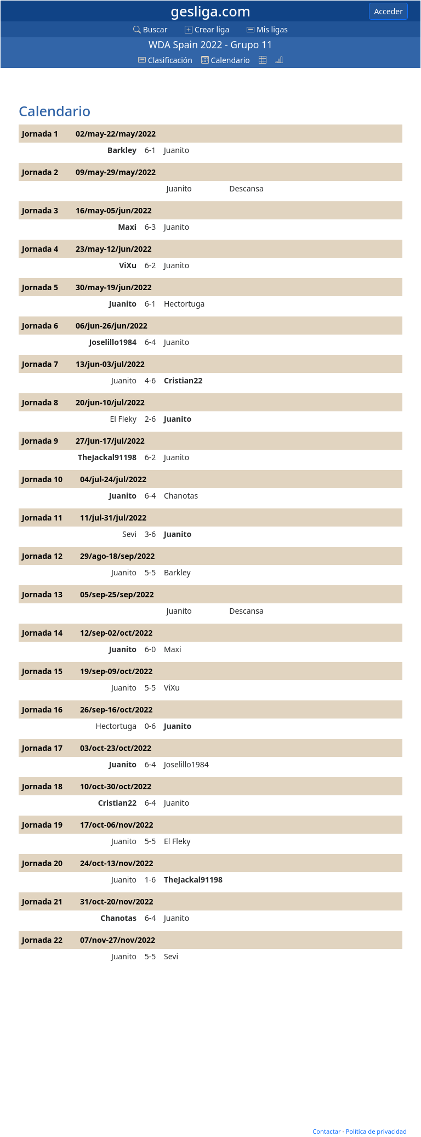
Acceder (388, 11)
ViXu (127, 265)
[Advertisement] (106, 86)
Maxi (127, 227)
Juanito (176, 150)
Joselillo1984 (112, 342)
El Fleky (123, 419)
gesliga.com (210, 11)
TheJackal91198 (107, 457)
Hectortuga (184, 303)
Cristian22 (183, 380)
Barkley (121, 150)
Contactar (326, 1131)
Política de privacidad (376, 1131)
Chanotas (181, 495)
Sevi (129, 534)
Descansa (246, 188)
